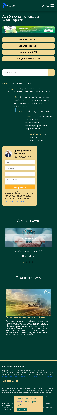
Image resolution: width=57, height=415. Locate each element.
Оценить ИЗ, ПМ (28, 52)
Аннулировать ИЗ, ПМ (28, 58)
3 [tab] (29, 262)
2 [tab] (26, 262)
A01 (15, 97)
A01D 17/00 (30, 116)
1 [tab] (23, 262)
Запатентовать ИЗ (28, 39)
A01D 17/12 (35, 134)
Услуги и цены (28, 220)
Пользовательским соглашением (15, 201)
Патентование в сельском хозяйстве (25, 317)
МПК (4, 83)
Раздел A (12, 88)
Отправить (20, 187)
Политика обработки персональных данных (16, 376)
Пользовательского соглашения (42, 376)
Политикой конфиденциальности (16, 200)
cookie (19, 402)
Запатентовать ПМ (28, 46)
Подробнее (28, 256)
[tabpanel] (28, 243)
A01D (21, 111)
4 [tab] (32, 262)
